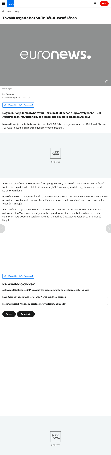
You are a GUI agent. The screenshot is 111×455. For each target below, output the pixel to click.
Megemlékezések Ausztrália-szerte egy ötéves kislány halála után (34, 304)
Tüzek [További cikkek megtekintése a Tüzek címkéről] (9, 314)
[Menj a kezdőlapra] (10, 3)
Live (104, 3)
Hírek (9, 11)
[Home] (3, 11)
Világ (17, 11)
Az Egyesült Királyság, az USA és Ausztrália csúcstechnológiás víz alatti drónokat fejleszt (45, 290)
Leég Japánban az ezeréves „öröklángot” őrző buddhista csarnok (34, 297)
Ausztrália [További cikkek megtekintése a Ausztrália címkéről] (26, 314)
